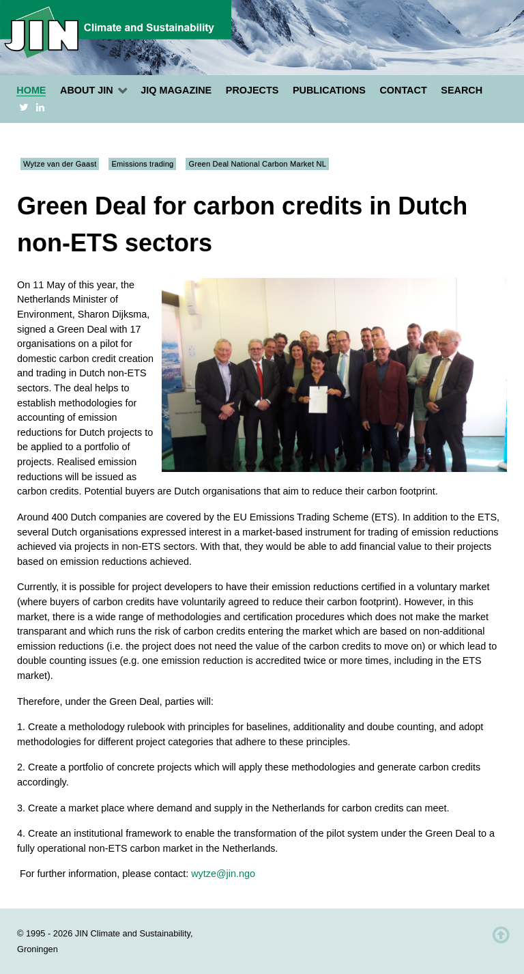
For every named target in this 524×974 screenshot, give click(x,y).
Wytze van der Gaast (59, 164)
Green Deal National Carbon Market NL (257, 164)
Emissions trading (142, 164)
